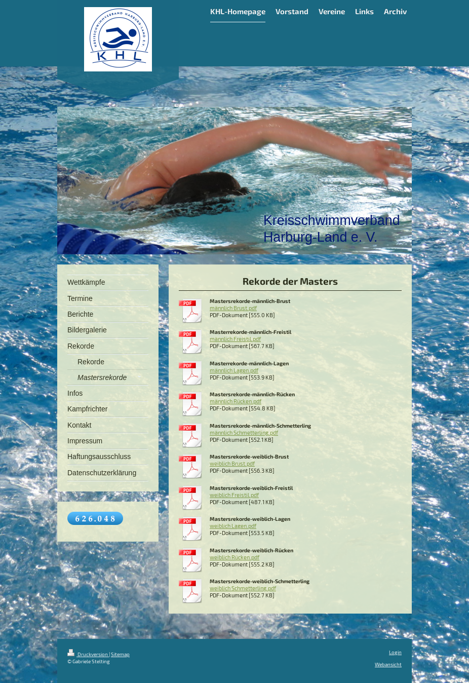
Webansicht (388, 664)
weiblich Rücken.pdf (234, 557)
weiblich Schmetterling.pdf (243, 588)
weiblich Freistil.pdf (234, 495)
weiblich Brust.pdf (232, 464)
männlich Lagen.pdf (234, 370)
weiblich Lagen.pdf (233, 526)
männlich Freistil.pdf (235, 339)
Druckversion (88, 654)
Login (395, 652)
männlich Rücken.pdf (235, 401)
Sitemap (120, 654)
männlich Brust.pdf (233, 308)
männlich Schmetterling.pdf (244, 433)
